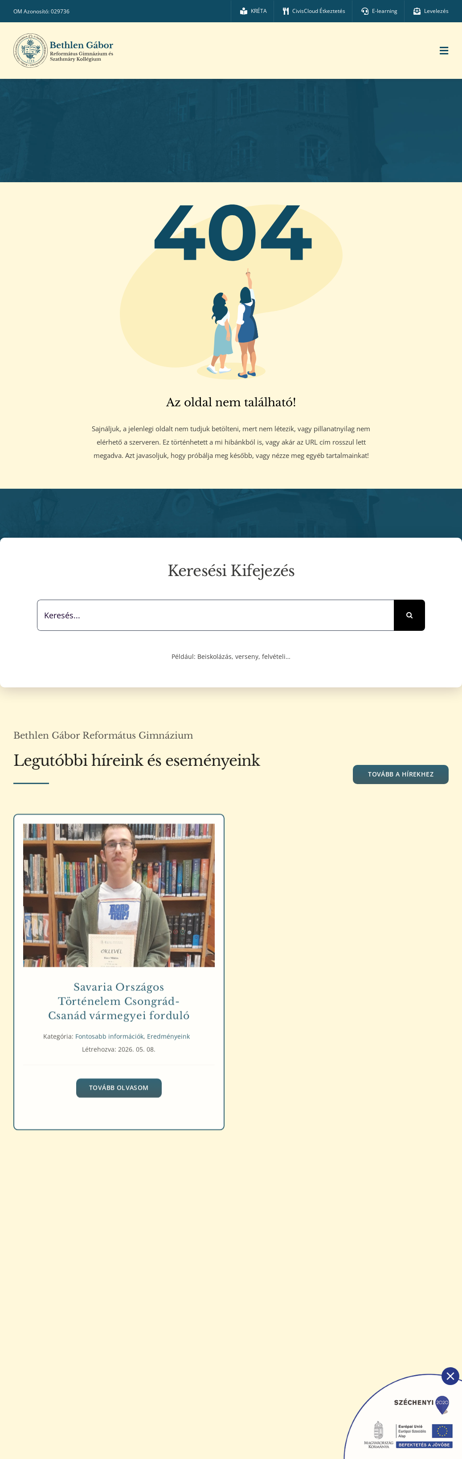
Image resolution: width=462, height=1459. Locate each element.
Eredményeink (168, 1033)
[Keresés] (409, 615)
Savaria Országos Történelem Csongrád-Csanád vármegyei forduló (119, 998)
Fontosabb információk (109, 1033)
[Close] (450, 1376)
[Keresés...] (215, 615)
